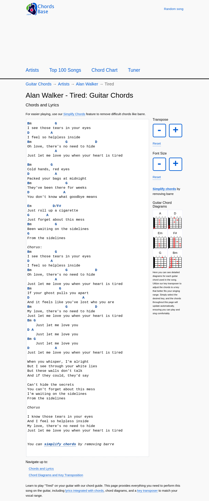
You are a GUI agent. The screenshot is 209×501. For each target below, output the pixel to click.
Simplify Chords (74, 114)
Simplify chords (164, 189)
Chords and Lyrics (41, 468)
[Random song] (173, 8)
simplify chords (60, 444)
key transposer (147, 490)
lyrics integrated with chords (84, 490)
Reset (157, 143)
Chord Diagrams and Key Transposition (56, 475)
